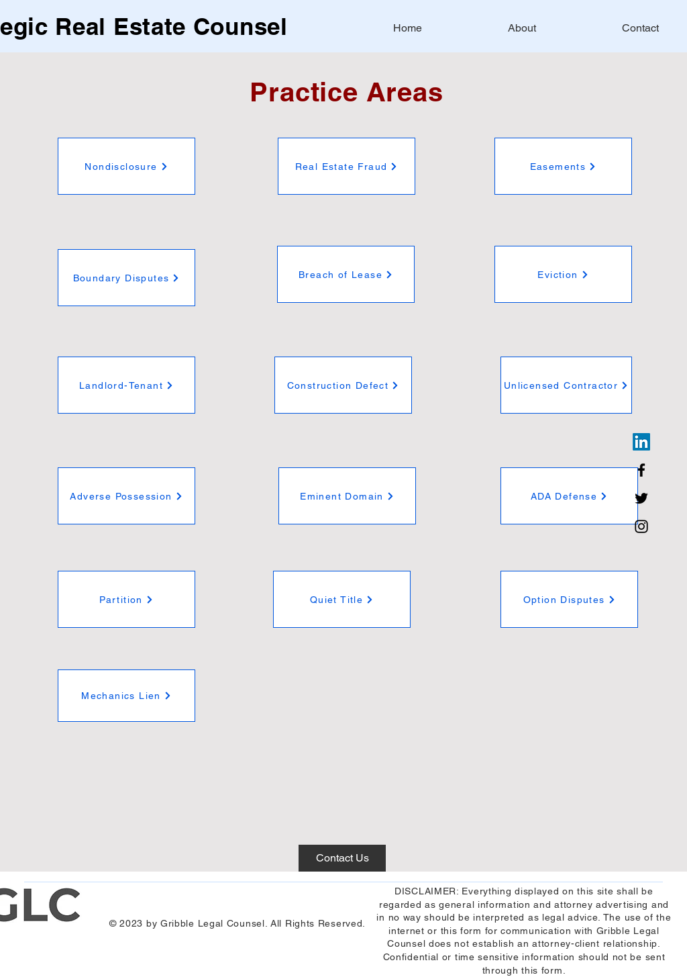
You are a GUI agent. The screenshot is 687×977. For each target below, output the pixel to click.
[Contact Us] (342, 858)
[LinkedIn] (641, 442)
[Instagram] (641, 526)
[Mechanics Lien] (126, 695)
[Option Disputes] (569, 599)
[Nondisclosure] (126, 166)
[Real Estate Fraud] (346, 166)
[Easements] (563, 166)
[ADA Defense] (569, 495)
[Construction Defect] (343, 385)
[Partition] (126, 599)
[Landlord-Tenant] (126, 385)
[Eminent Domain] (347, 495)
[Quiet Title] (342, 599)
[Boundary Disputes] (126, 277)
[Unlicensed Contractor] (566, 385)
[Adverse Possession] (126, 495)
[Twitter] (641, 498)
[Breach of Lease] (346, 274)
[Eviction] (563, 274)
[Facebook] (641, 470)
